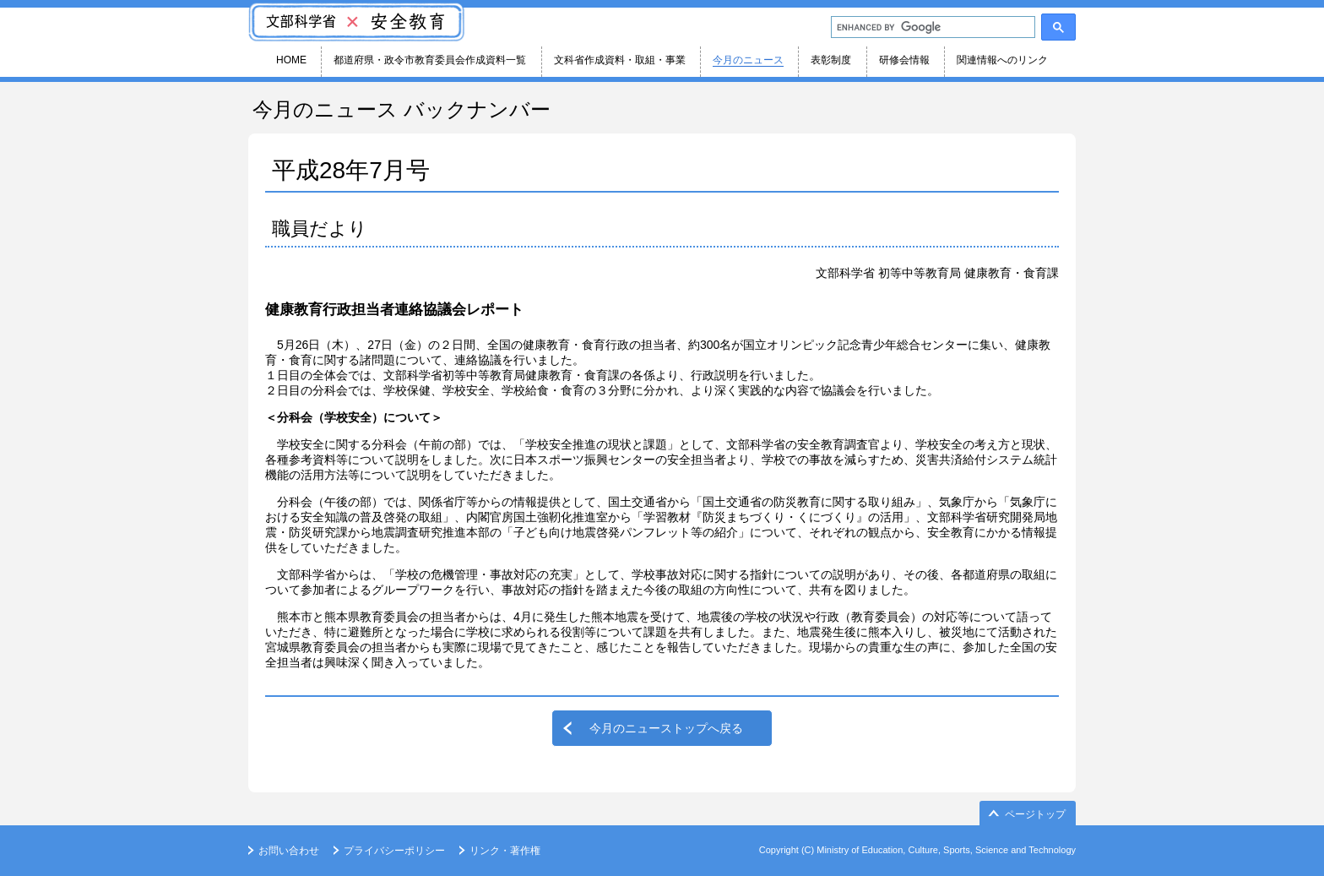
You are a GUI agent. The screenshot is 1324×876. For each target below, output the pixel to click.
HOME (291, 60)
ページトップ (1035, 814)
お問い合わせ (288, 851)
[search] (931, 27)
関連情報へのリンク (1002, 60)
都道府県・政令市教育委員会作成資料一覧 (430, 60)
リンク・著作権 (504, 851)
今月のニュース (748, 60)
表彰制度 (831, 60)
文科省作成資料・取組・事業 (620, 60)
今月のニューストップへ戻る (666, 728)
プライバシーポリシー (394, 851)
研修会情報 (904, 60)
